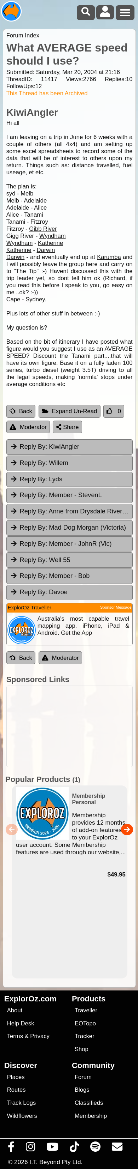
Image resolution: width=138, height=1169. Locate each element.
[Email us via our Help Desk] (117, 1148)
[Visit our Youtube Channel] (52, 1148)
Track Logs (21, 1102)
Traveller (86, 1010)
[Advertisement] (72, 726)
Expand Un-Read (69, 411)
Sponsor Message (116, 607)
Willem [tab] (39, 462)
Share (67, 427)
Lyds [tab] (36, 479)
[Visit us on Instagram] (30, 1148)
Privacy (40, 1036)
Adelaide (35, 200)
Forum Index (22, 35)
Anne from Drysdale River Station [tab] (71, 511)
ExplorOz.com (30, 998)
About (14, 1010)
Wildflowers (22, 1116)
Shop (81, 1049)
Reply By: (33, 446)
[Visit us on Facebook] (11, 1148)
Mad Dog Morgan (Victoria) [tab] (68, 527)
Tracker (84, 1036)
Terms (15, 1036)
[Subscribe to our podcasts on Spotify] (95, 1148)
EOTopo (85, 1023)
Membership (91, 1116)
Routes (16, 1089)
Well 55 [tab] (40, 559)
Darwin (46, 250)
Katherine (50, 243)
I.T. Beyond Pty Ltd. (55, 1161)
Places (16, 1077)
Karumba (109, 257)
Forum (83, 1077)
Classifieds (89, 1102)
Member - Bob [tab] (50, 575)
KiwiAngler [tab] (44, 446)
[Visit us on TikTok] (74, 1148)
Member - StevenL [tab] (56, 495)
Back (21, 411)
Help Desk (20, 1023)
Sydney (35, 299)
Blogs (82, 1089)
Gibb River (43, 228)
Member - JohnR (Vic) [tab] (61, 543)
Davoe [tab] (39, 592)
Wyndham (52, 236)
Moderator (28, 427)
